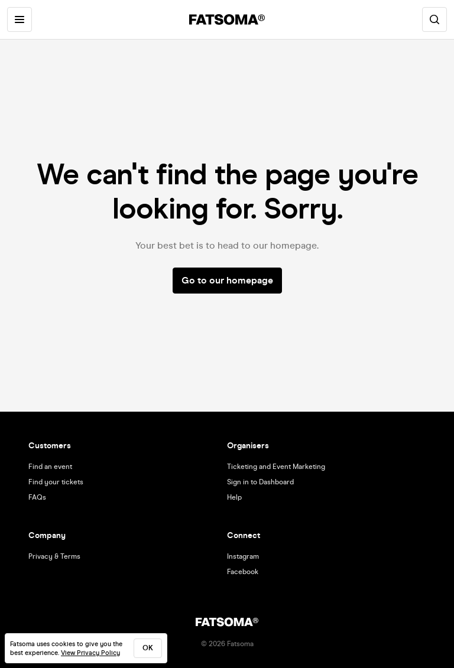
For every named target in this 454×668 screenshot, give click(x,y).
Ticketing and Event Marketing (276, 466)
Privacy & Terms (54, 556)
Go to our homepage (227, 280)
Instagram (243, 556)
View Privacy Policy (90, 653)
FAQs (37, 497)
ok (147, 648)
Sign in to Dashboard (260, 482)
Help (234, 497)
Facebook (242, 572)
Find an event (50, 466)
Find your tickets (55, 482)
